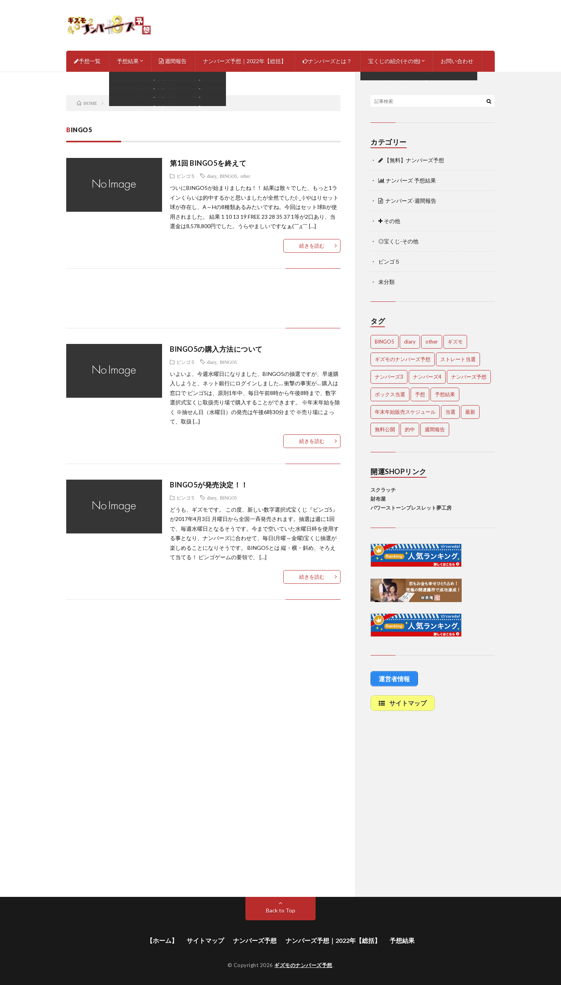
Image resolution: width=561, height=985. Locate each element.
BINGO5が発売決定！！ (209, 484)
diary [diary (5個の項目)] (410, 341)
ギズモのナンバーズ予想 (303, 965)
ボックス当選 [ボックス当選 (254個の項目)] (390, 394)
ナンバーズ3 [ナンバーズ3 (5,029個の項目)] (389, 377)
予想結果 (128, 61)
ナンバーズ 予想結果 (407, 180)
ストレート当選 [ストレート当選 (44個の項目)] (458, 359)
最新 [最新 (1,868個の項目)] (470, 412)
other (245, 176)
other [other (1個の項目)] (431, 341)
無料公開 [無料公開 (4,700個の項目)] (385, 429)
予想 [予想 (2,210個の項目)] (420, 394)
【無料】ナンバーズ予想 (411, 160)
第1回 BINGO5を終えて (208, 163)
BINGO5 (228, 176)
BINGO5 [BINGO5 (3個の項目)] (384, 341)
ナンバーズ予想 (255, 940)
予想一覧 (87, 61)
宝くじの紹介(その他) (394, 61)
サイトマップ (205, 940)
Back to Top (280, 910)
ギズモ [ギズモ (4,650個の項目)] (455, 341)
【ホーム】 (162, 940)
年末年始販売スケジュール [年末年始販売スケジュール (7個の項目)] (405, 412)
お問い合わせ (457, 61)
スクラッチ (383, 490)
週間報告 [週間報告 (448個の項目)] (435, 429)
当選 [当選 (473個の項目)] (450, 412)
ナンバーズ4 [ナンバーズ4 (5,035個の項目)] (427, 377)
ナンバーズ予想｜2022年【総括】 (244, 61)
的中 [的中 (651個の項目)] (410, 429)
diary (211, 176)
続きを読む (312, 246)
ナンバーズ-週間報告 (407, 200)
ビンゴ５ (185, 176)
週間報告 (173, 61)
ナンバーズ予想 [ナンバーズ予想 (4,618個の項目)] (469, 377)
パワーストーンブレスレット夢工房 (411, 508)
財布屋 (378, 499)
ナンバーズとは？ (327, 61)
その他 (389, 221)
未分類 (386, 281)
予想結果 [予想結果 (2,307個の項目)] (445, 394)
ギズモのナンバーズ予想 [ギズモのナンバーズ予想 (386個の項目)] (402, 359)
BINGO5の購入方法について (216, 349)
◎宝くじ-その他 (398, 241)
